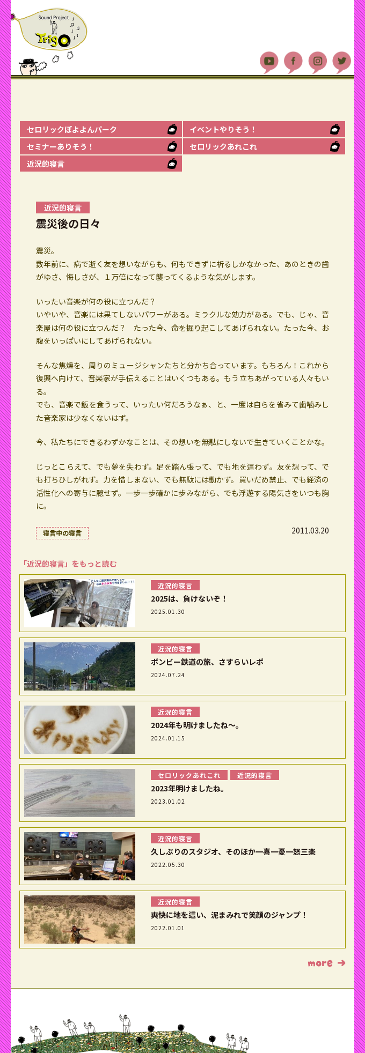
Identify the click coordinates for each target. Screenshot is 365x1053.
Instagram (317, 62)
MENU (342, 10)
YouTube (269, 62)
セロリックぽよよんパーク (72, 129)
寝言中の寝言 (62, 532)
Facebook (293, 62)
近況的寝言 (45, 163)
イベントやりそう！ (223, 129)
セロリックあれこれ (223, 146)
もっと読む (327, 963)
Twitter (341, 62)
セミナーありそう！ (60, 146)
